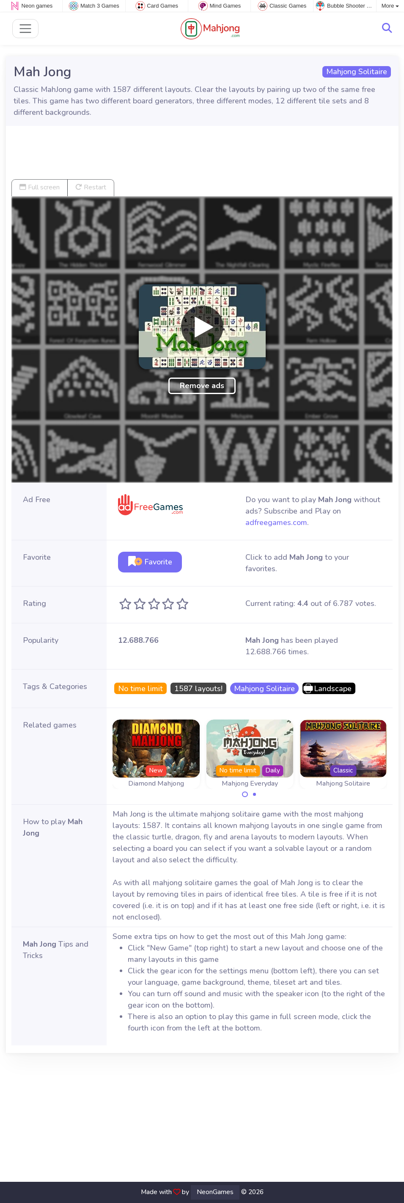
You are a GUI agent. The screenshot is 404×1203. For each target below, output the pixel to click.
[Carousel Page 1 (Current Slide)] (245, 794)
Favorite (150, 562)
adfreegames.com (276, 522)
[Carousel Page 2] (255, 794)
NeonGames (215, 1192)
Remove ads (202, 386)
